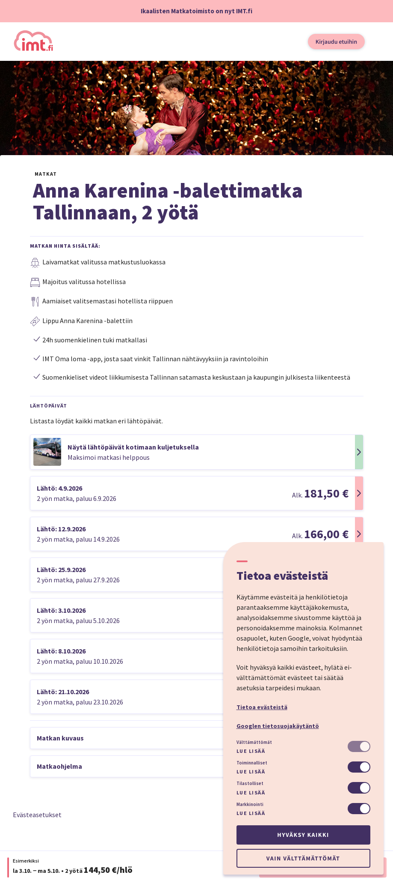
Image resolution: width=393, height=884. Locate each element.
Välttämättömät (254, 742)
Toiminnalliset (251, 763)
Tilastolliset (249, 783)
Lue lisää (251, 751)
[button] (196, 452)
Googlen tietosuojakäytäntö (277, 726)
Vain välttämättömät (303, 858)
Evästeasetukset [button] (37, 814)
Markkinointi (249, 804)
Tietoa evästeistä (261, 707)
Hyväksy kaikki (303, 835)
